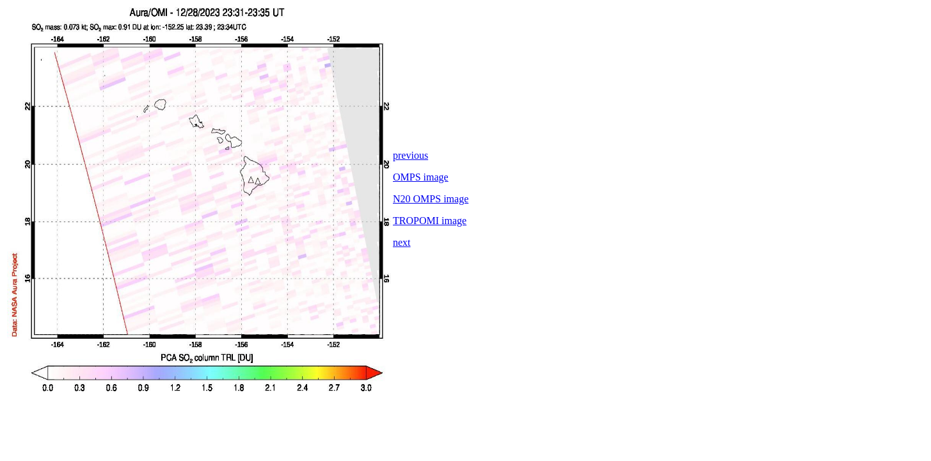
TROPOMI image (429, 220)
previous (410, 155)
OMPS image (421, 177)
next (402, 242)
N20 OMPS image (430, 198)
